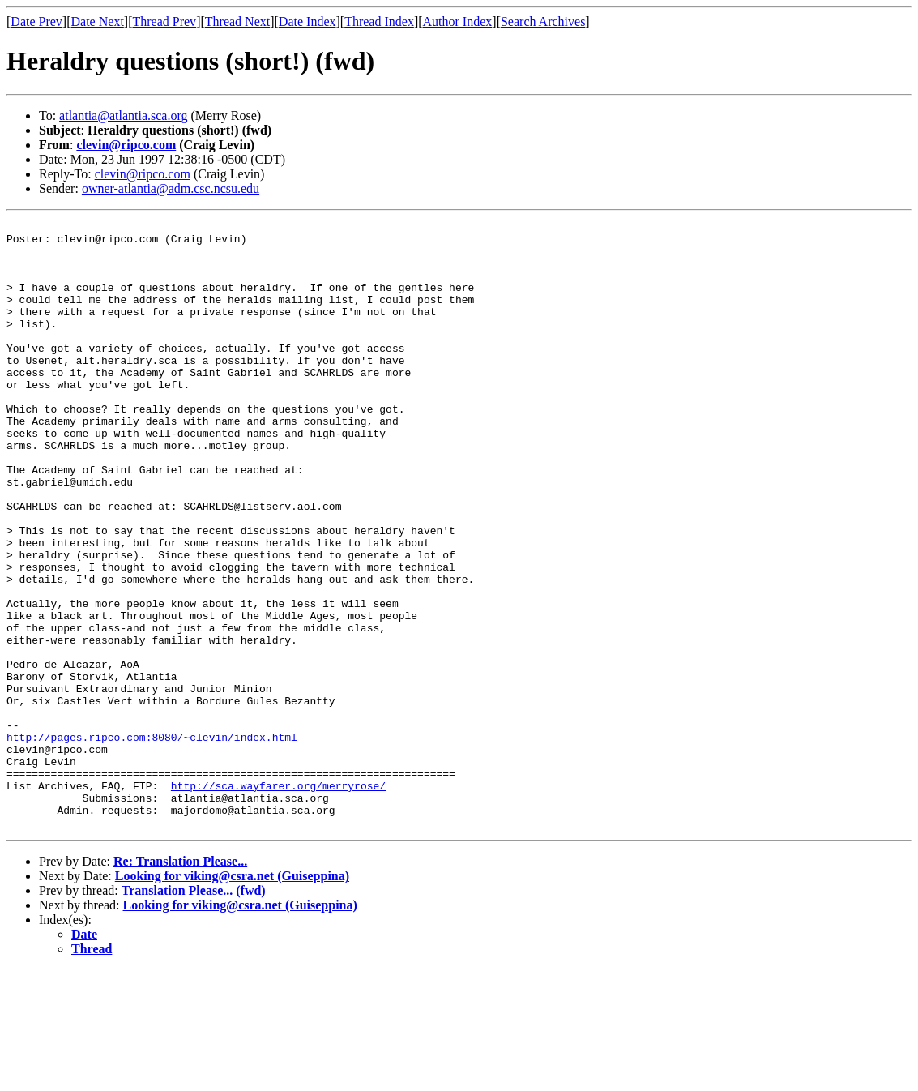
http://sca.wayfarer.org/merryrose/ (278, 899)
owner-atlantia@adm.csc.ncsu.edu (170, 188)
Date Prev (36, 21)
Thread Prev (164, 21)
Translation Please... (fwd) (194, 1012)
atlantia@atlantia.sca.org (123, 115)
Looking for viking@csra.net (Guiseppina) (232, 997)
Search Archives (543, 21)
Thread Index (379, 21)
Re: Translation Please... (180, 983)
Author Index (458, 21)
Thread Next (237, 21)
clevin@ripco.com (126, 145)
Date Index (307, 21)
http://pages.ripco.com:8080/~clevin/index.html (151, 841)
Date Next (97, 21)
